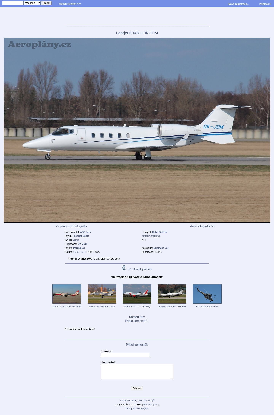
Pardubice (79, 248)
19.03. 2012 (79, 252)
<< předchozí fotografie (71, 226)
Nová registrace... (238, 3)
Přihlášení (265, 3)
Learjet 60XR (81, 236)
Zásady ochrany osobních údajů (137, 403)
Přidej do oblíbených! (137, 411)
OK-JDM (82, 244)
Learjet (76, 240)
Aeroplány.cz (150, 407)
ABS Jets (85, 232)
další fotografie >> (202, 226)
